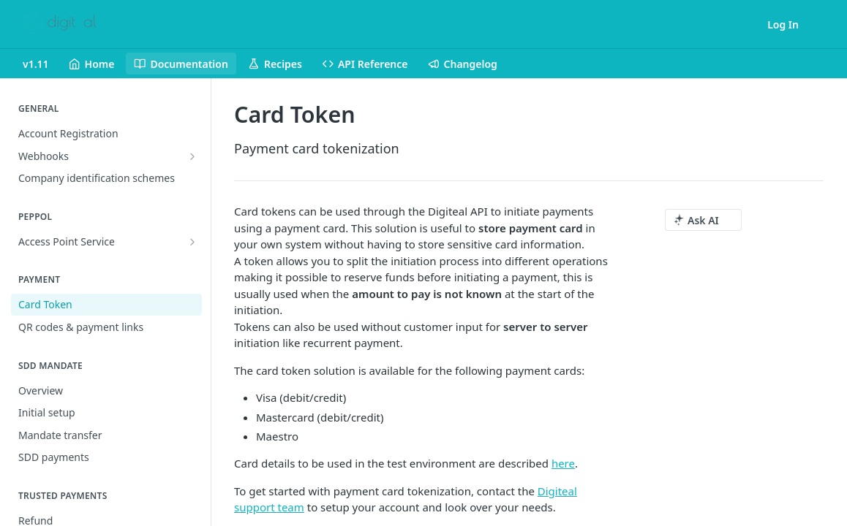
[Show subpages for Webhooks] (192, 156)
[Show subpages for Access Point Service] (192, 242)
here (563, 463)
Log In (783, 24)
